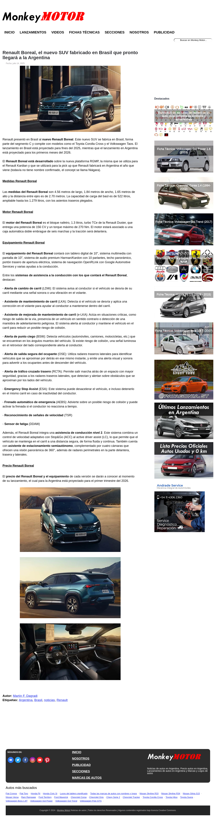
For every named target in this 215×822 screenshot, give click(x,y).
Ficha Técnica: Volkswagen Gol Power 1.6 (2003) (183, 150)
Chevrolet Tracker (131, 797)
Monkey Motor (63, 810)
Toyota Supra (186, 797)
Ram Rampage (28, 797)
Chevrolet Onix (96, 797)
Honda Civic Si (50, 793)
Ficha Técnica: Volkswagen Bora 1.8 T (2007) (184, 330)
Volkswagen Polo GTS (90, 801)
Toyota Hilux (172, 797)
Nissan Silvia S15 (191, 793)
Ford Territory (45, 797)
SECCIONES (81, 771)
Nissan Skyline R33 (149, 793)
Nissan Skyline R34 (170, 793)
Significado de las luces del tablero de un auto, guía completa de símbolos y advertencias (184, 116)
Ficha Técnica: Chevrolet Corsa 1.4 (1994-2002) (184, 187)
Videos (57, 32)
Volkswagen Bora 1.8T (17, 801)
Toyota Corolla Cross (153, 797)
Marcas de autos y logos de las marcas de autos (183, 259)
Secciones (114, 32)
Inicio (9, 32)
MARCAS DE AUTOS (87, 777)
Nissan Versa (12, 797)
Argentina (25, 700)
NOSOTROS (80, 758)
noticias (49, 700)
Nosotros (139, 32)
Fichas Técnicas (84, 32)
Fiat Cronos (11, 793)
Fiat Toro (24, 793)
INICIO (76, 752)
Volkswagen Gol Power (41, 801)
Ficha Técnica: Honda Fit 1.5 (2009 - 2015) (184, 294)
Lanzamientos (33, 32)
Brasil (38, 700)
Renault (62, 700)
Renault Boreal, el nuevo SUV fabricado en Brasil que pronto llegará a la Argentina (70, 55)
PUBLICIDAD (81, 765)
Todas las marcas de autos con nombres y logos (113, 793)
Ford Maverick (61, 797)
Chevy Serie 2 (113, 797)
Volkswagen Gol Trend (66, 801)
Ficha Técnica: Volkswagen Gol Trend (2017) (183, 221)
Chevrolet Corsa (79, 797)
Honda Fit (35, 793)
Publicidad (164, 32)
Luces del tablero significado (74, 793)
